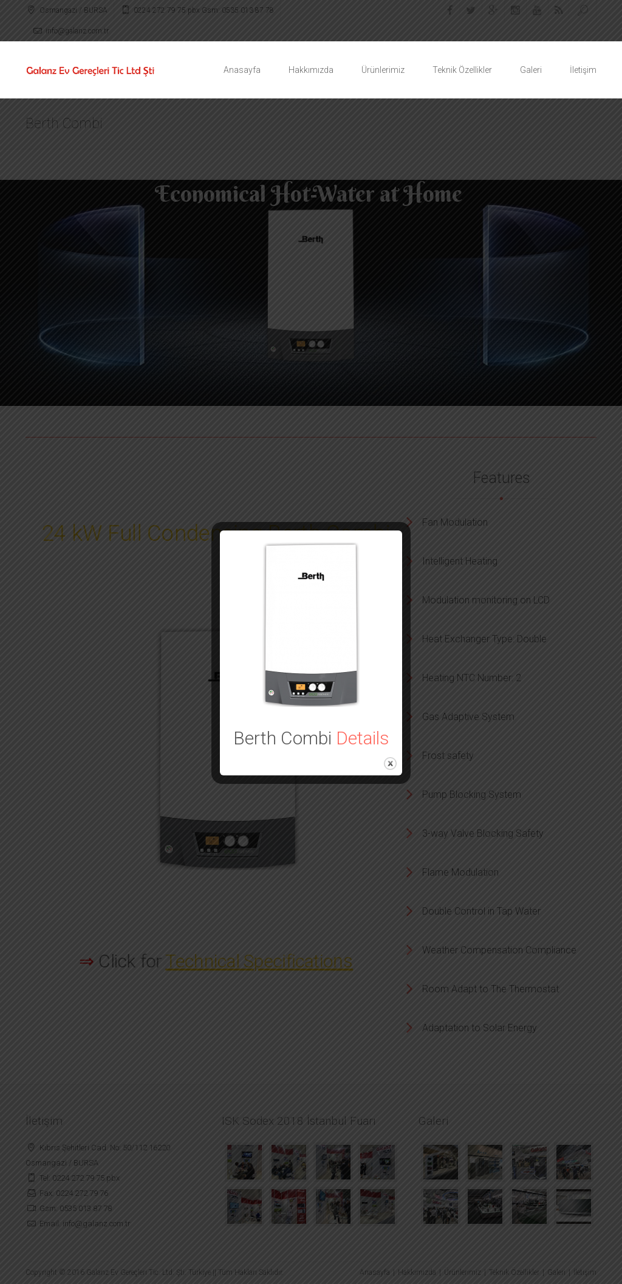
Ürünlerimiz (383, 70)
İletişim (583, 70)
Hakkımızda (311, 70)
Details (362, 738)
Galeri (531, 70)
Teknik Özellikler (462, 70)
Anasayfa (242, 70)
